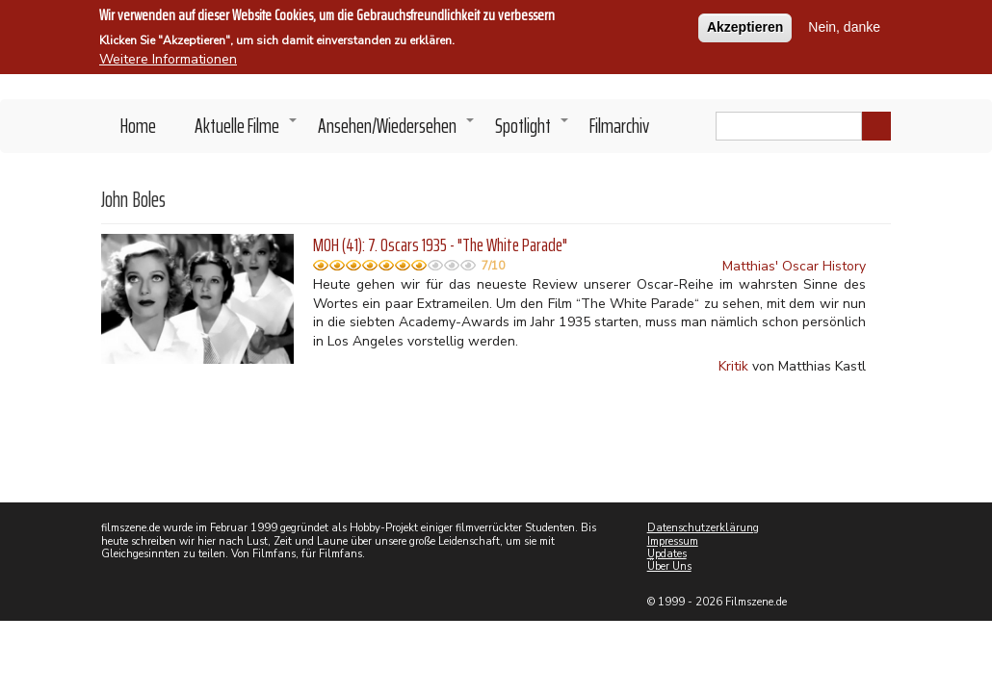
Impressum (672, 541)
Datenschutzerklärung (703, 528)
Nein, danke (844, 25)
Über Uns (669, 566)
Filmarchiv (619, 125)
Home (138, 125)
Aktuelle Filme (247, 131)
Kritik (733, 366)
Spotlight (532, 131)
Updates (667, 554)
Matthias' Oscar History (794, 266)
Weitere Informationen (168, 57)
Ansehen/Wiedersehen (397, 131)
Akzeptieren (745, 25)
